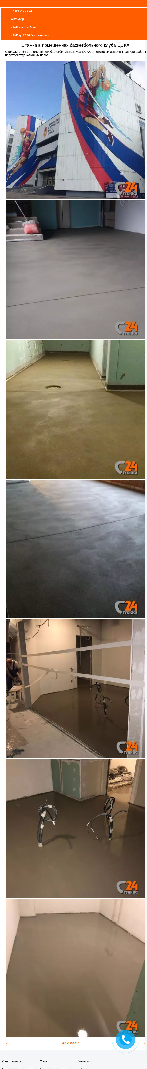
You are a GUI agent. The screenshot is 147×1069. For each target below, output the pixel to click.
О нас (44, 1061)
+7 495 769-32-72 (21, 10)
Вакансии (84, 1061)
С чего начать (12, 1061)
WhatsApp (17, 19)
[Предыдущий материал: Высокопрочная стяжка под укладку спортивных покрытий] (6, 1043)
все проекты (70, 1042)
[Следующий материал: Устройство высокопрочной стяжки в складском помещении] (144, 1043)
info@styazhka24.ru (23, 27)
